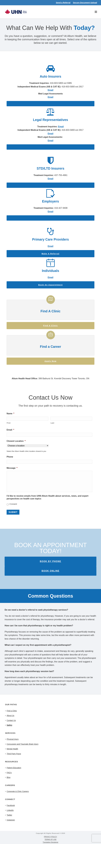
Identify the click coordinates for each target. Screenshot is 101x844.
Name (10, 413)
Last (52, 423)
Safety (8, 725)
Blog (7, 777)
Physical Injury (12, 739)
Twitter (8, 815)
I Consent (13, 504)
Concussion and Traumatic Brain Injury (21, 744)
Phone (10, 457)
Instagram (10, 820)
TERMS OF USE (50, 839)
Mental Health (11, 749)
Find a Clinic (11, 711)
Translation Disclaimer (50, 842)
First (9, 423)
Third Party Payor (13, 754)
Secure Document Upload (85, 2)
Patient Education (13, 768)
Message (12, 468)
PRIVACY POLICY (50, 837)
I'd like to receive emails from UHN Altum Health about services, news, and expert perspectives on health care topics (47, 497)
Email (61, 126)
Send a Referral (63, 2)
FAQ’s (8, 773)
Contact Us (10, 720)
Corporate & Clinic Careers (17, 791)
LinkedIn (9, 810)
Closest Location (16, 441)
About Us (9, 715)
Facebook (10, 805)
